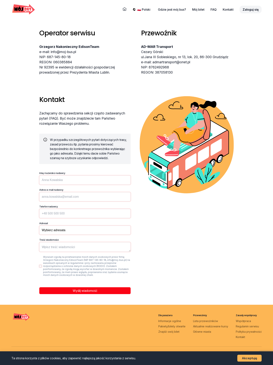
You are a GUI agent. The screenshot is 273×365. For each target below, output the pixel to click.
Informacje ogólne (169, 321)
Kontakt (228, 9)
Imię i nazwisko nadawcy (52, 173)
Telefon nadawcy (48, 206)
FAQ (214, 9)
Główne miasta (202, 331)
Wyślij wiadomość (85, 291)
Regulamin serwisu (247, 326)
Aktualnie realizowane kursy (210, 326)
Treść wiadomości (49, 239)
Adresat (43, 223)
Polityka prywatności (249, 331)
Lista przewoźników (205, 321)
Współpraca (243, 321)
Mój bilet (198, 9)
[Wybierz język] (144, 9)
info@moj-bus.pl (63, 52)
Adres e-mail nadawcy (51, 189)
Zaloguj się (251, 9)
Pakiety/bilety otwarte (171, 326)
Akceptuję (249, 358)
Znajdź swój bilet (168, 331)
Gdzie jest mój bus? (172, 9)
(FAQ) (53, 118)
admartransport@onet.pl (171, 62)
